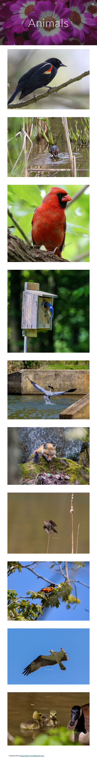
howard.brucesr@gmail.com (32, 755)
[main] (48, 23)
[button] (4, 4)
